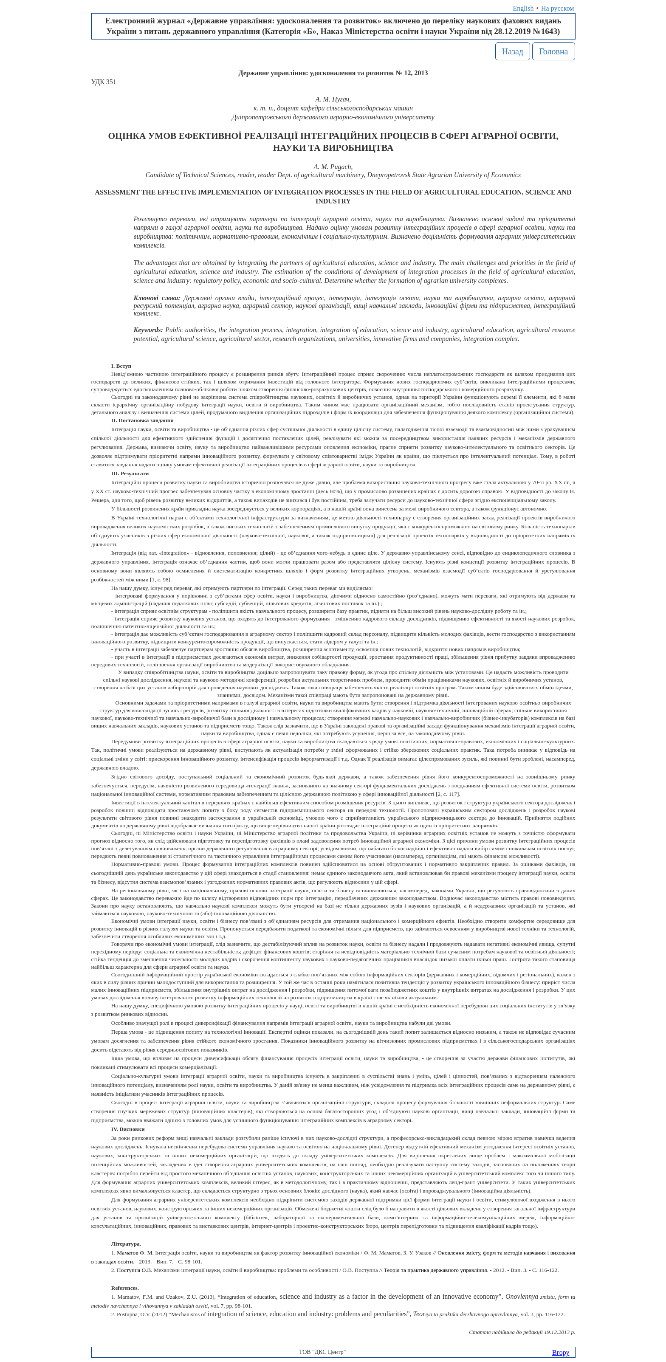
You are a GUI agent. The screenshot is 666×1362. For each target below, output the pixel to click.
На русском (557, 8)
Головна (553, 51)
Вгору (561, 1352)
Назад (512, 51)
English (523, 8)
